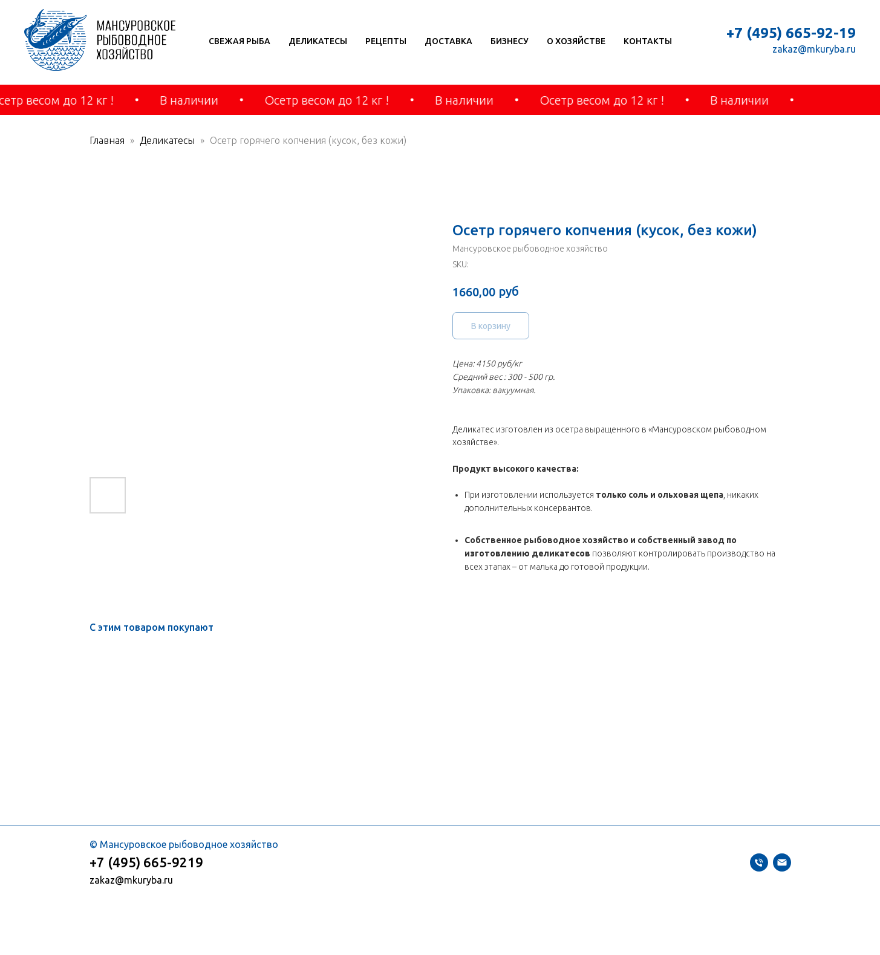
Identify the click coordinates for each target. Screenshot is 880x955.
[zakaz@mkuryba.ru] (782, 868)
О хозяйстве (576, 41)
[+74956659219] (759, 868)
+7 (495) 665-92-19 (791, 33)
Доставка (448, 41)
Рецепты (385, 41)
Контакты (648, 41)
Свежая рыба (239, 41)
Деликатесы (317, 41)
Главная (107, 140)
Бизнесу (510, 41)
